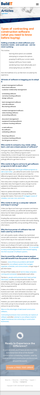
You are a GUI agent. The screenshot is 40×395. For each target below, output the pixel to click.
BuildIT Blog (24, 380)
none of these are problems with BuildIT (21, 262)
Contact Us (23, 382)
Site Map (15, 382)
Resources (15, 380)
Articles (7, 11)
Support (32, 380)
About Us (7, 380)
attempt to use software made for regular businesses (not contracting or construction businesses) (18, 319)
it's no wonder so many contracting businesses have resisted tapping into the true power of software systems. (20, 249)
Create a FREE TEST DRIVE (20, 367)
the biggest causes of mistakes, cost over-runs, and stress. (19, 197)
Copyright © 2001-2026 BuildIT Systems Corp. (20, 385)
